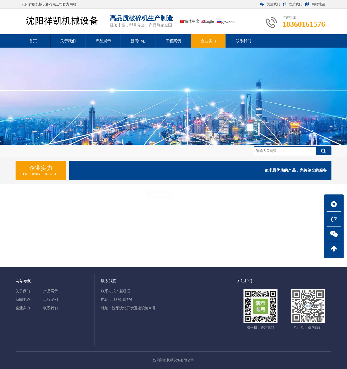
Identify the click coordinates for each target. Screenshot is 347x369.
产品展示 (50, 291)
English (209, 21)
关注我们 (270, 4)
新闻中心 (23, 300)
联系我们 (292, 4)
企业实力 (27, 150)
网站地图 (315, 4)
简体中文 (190, 21)
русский (225, 21)
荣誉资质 (47, 150)
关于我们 (23, 291)
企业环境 (188, 194)
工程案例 (50, 300)
